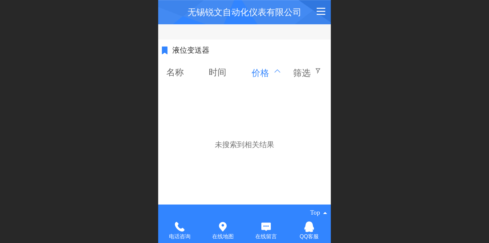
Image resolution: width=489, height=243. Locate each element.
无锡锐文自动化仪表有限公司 (244, 12)
